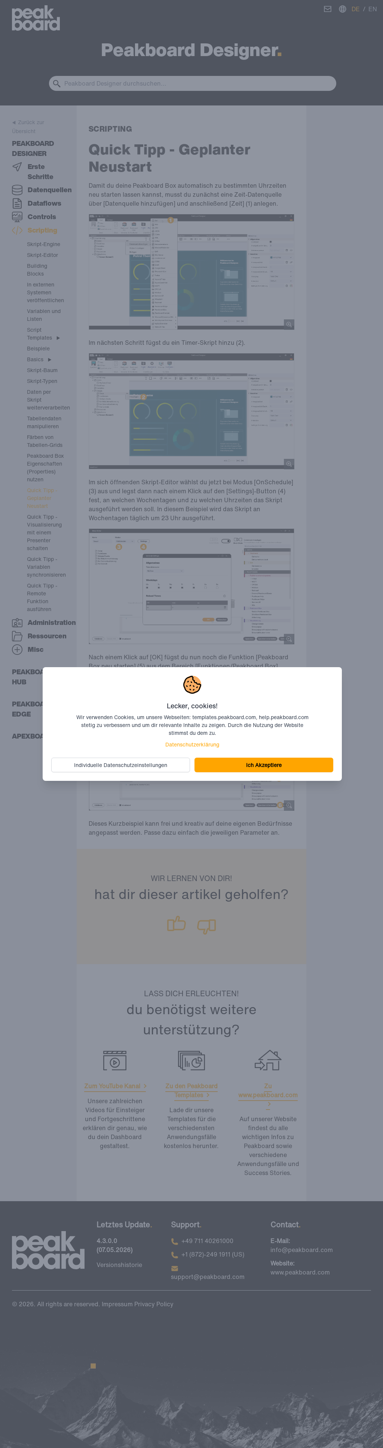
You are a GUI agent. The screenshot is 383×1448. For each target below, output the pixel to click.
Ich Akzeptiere (264, 765)
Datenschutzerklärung (192, 744)
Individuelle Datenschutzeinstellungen (121, 765)
